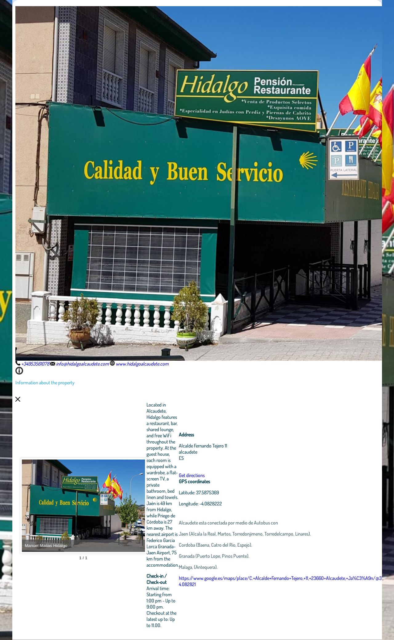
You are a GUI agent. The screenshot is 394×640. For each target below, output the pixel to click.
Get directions (192, 475)
